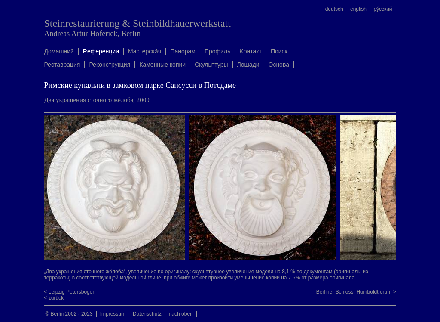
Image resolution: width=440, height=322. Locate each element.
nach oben (181, 314)
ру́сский (382, 9)
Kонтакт (250, 51)
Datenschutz (147, 314)
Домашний (58, 51)
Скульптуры (211, 64)
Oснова (279, 64)
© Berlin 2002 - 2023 (68, 314)
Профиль (217, 51)
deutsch (334, 9)
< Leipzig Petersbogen (69, 292)
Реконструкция (109, 64)
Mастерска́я (144, 51)
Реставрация (62, 64)
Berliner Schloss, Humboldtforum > (356, 292)
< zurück (54, 298)
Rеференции (101, 51)
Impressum (112, 314)
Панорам (183, 51)
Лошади (248, 64)
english (358, 9)
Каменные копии (162, 64)
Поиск (279, 51)
